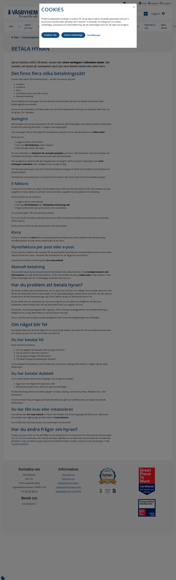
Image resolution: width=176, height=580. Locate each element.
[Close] (134, 7)
